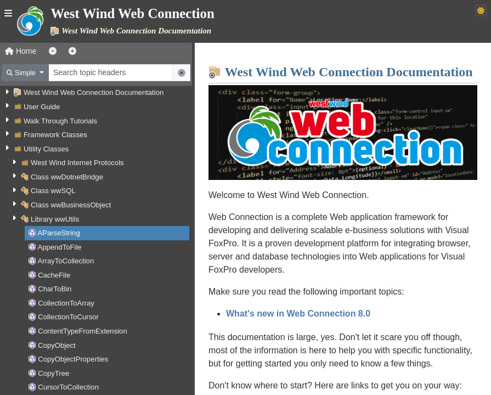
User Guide (42, 107)
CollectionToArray (66, 303)
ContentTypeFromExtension (82, 331)
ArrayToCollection (65, 261)
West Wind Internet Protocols (77, 163)
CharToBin (54, 289)
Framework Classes (55, 135)
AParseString (58, 233)
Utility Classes (46, 149)
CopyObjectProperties (73, 359)
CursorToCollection (68, 387)
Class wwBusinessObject (71, 205)
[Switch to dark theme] (481, 10)
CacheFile (54, 275)
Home (20, 51)
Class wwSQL (53, 191)
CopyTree (53, 373)
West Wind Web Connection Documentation (93, 92)
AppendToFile (59, 247)
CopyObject (57, 345)
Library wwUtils (55, 219)
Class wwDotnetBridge (67, 177)
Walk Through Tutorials (60, 121)
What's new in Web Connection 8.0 (298, 313)
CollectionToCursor (68, 317)
